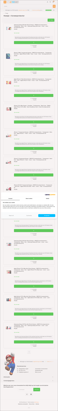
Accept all (46, 215)
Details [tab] (47, 198)
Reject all (11, 215)
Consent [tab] (10, 198)
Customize (29, 215)
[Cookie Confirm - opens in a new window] (50, 194)
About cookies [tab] (29, 198)
